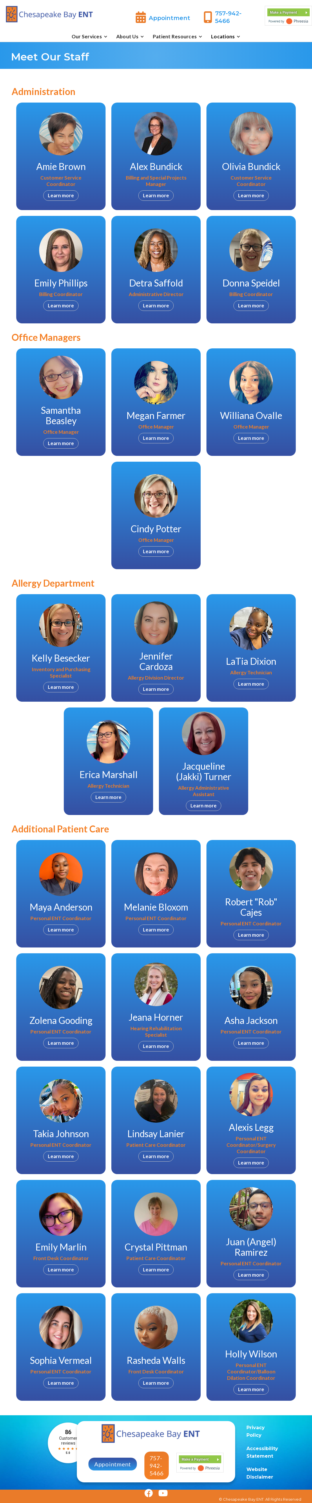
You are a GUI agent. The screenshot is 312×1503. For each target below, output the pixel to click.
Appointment (112, 1464)
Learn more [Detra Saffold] (156, 305)
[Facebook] (148, 1494)
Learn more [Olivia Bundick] (251, 195)
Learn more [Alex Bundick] (156, 195)
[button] (89, 36)
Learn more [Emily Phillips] (61, 305)
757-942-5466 (157, 1465)
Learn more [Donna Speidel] (251, 305)
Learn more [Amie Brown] (61, 195)
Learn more (61, 443)
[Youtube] (160, 1494)
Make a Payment (283, 12)
